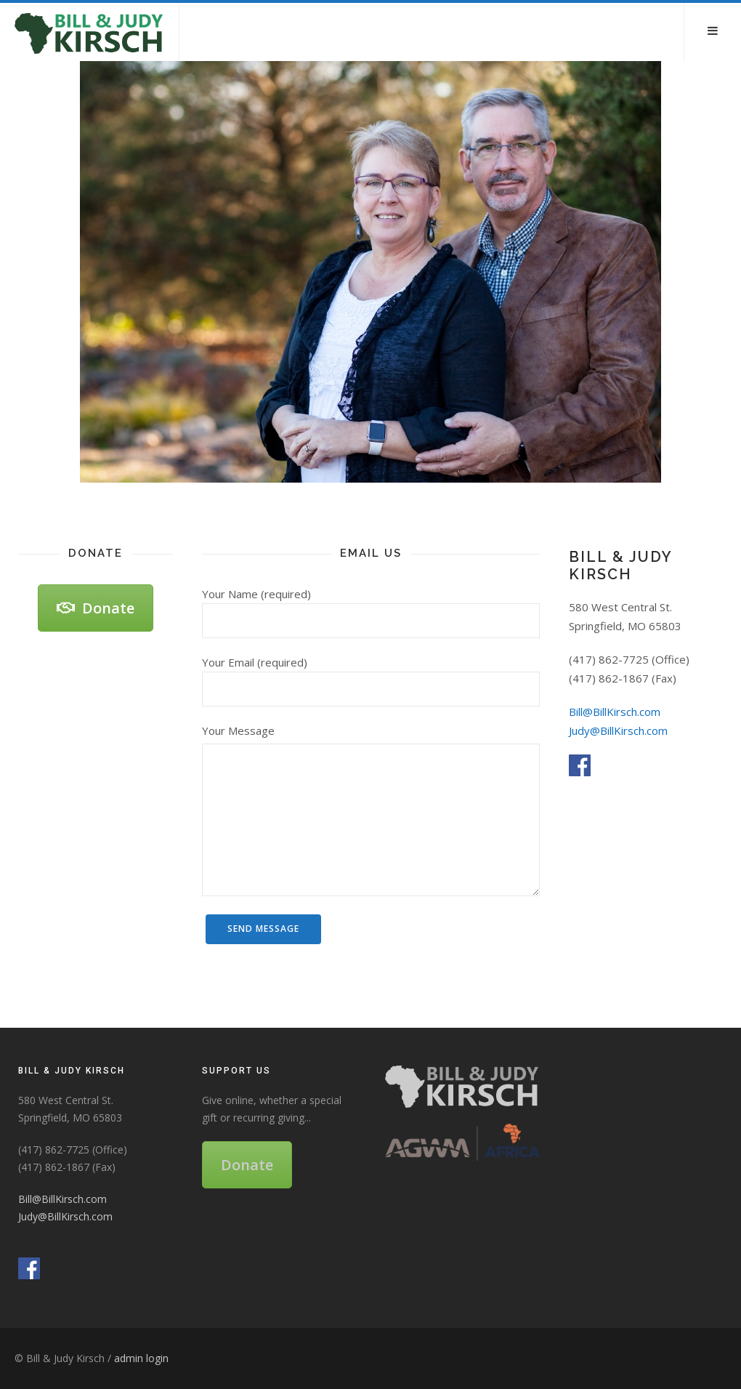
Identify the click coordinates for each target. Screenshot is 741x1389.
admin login (141, 1358)
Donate (95, 608)
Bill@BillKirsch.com (614, 711)
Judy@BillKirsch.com (618, 730)
